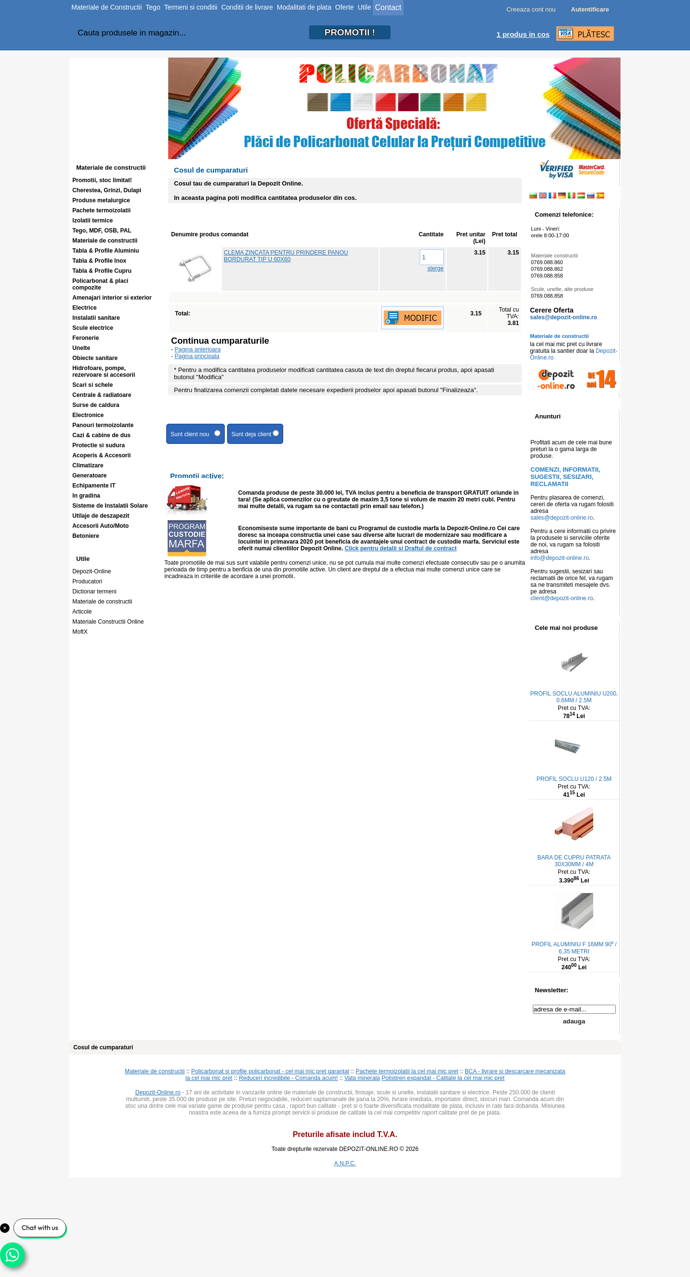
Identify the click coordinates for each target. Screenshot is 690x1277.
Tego (153, 7)
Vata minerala (362, 1078)
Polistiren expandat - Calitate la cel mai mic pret (443, 1078)
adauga (574, 1021)
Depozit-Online (91, 571)
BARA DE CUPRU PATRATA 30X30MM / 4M (573, 861)
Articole (82, 611)
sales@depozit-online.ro (563, 317)
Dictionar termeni (94, 591)
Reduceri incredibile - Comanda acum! (288, 1078)
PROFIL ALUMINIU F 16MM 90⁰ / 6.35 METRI (574, 948)
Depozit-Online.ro (158, 1092)
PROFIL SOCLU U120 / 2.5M (574, 779)
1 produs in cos (523, 34)
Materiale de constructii (102, 601)
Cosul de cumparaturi (103, 1047)
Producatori (87, 581)
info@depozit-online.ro (559, 558)
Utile (364, 7)
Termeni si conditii (190, 7)
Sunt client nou (195, 434)
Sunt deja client (255, 434)
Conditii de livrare (247, 7)
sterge (435, 268)
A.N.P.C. (345, 1163)
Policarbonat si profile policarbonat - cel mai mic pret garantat (270, 1071)
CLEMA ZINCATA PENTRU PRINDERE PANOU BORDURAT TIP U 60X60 (286, 256)
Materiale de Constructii (106, 7)
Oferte (344, 7)
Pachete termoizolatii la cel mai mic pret (407, 1071)
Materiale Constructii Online (108, 621)
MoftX (80, 631)
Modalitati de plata (304, 7)
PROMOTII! (349, 32)
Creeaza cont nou (531, 9)
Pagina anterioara (197, 349)
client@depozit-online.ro (561, 598)
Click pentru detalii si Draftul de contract (401, 548)
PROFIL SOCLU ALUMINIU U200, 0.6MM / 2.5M (574, 697)
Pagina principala (196, 356)
